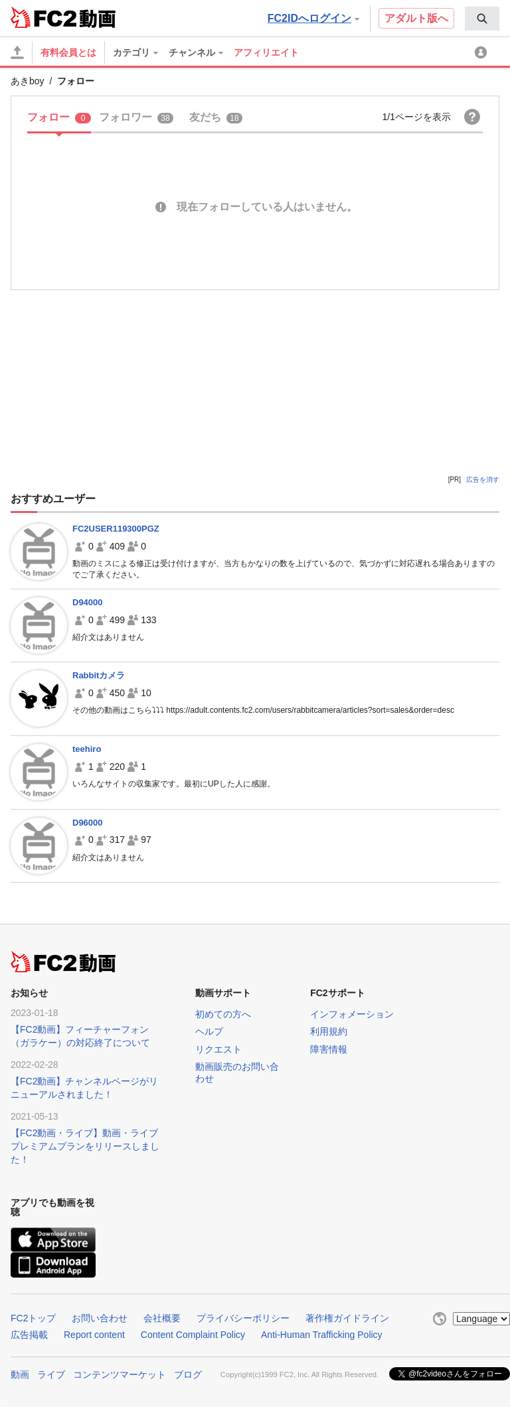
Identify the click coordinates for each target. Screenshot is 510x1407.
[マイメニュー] (482, 52)
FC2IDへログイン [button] (313, 18)
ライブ (51, 1374)
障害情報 (328, 1049)
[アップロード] (17, 52)
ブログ (188, 1374)
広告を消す (482, 479)
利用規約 (328, 1031)
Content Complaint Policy (193, 1334)
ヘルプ (209, 1031)
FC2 (43, 17)
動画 (20, 1374)
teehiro (86, 749)
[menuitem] (482, 19)
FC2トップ (33, 1318)
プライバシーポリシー (243, 1318)
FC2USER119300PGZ (115, 529)
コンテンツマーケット (119, 1374)
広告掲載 (29, 1334)
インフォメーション (352, 1014)
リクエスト (218, 1049)
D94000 (87, 602)
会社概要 (162, 1318)
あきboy (27, 81)
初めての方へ (223, 1014)
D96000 (87, 823)
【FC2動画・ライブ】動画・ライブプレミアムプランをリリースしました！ (85, 1146)
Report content (94, 1334)
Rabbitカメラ (98, 675)
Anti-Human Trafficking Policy (321, 1334)
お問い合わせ (100, 1318)
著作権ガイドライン (347, 1318)
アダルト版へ (416, 18)
